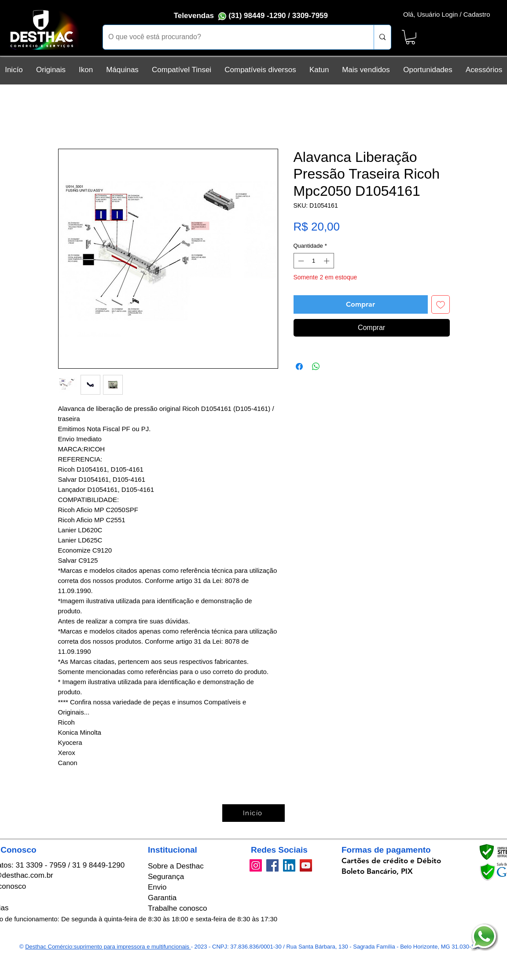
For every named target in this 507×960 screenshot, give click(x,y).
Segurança (166, 876)
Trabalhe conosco (177, 908)
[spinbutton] (313, 260)
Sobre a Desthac (176, 866)
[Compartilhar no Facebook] (299, 366)
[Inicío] (253, 813)
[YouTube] (306, 865)
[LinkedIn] (289, 865)
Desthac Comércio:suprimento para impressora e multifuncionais (108, 946)
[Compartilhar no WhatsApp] (316, 366)
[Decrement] (300, 260)
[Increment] (327, 260)
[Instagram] (256, 865)
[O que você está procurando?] (231, 37)
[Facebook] (272, 865)
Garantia (162, 898)
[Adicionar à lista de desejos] (440, 304)
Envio (157, 887)
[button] (410, 37)
